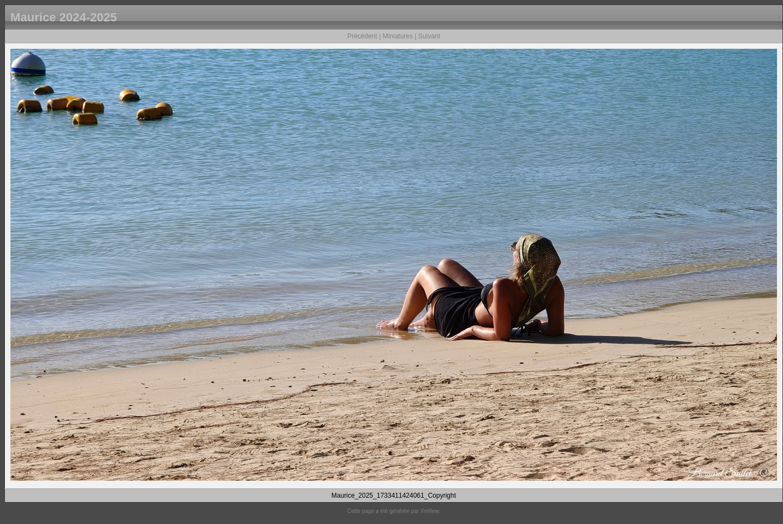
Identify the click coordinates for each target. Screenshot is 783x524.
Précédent (362, 36)
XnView (430, 511)
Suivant (429, 36)
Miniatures (398, 36)
